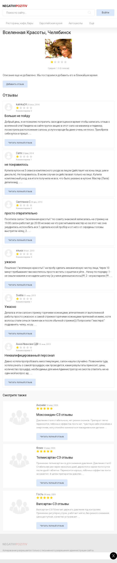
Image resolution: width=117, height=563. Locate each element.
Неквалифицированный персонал (30, 355)
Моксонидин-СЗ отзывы (54, 415)
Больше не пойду (17, 116)
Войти (105, 12)
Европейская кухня (51, 23)
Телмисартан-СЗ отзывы (54, 457)
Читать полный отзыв (20, 142)
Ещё (92, 23)
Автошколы (76, 23)
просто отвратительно (21, 213)
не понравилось (16, 164)
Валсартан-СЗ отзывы (52, 504)
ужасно (10, 262)
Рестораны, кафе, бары (19, 23)
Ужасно (10, 307)
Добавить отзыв (15, 84)
